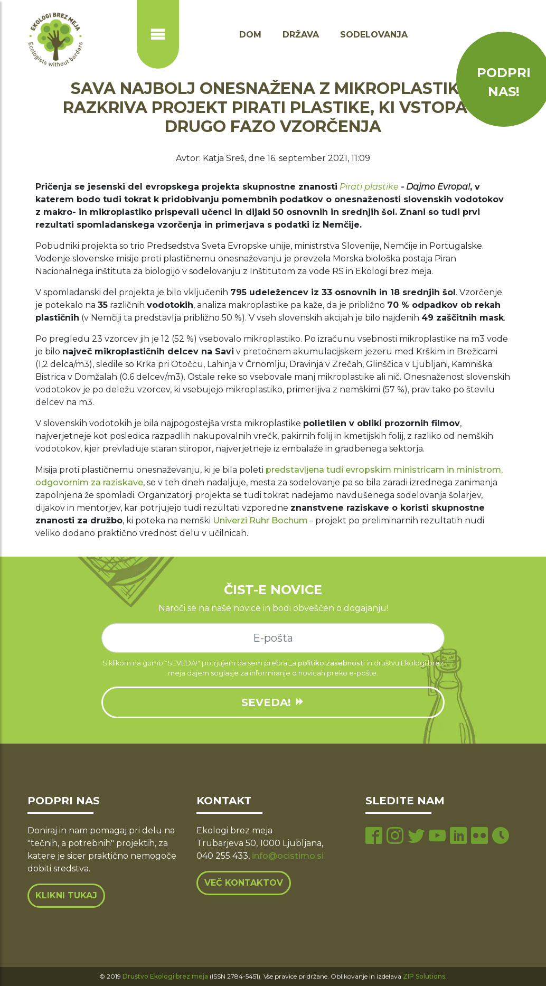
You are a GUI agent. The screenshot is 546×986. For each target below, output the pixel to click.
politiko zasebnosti (331, 663)
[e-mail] (273, 638)
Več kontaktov (243, 883)
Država (301, 35)
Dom (250, 35)
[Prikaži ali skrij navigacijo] (158, 34)
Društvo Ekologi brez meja (165, 976)
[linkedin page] (458, 837)
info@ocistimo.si (288, 856)
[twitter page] (416, 837)
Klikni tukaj (66, 895)
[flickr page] (479, 837)
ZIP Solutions (424, 976)
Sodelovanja (374, 35)
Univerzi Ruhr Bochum (260, 520)
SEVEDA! (273, 702)
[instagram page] (395, 837)
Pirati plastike (369, 187)
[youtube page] (437, 837)
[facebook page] (373, 837)
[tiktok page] (500, 837)
